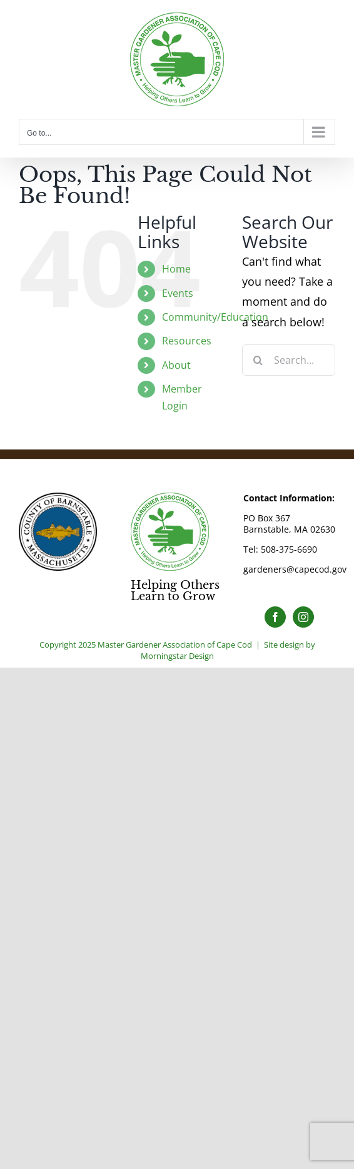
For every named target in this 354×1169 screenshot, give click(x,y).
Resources (186, 341)
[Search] (257, 360)
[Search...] (288, 360)
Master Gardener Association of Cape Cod (175, 644)
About (176, 365)
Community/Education (215, 317)
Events (177, 293)
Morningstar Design (177, 655)
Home (176, 269)
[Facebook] (275, 617)
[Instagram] (303, 617)
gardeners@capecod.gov (294, 569)
